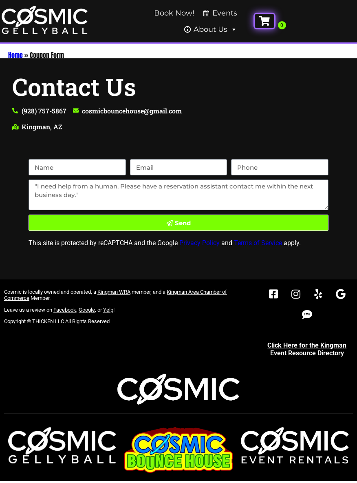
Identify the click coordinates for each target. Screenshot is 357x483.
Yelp (108, 310)
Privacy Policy (199, 243)
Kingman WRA (113, 292)
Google (87, 310)
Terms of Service (258, 243)
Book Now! (174, 13)
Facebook (64, 310)
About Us (215, 29)
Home (15, 55)
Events (224, 13)
